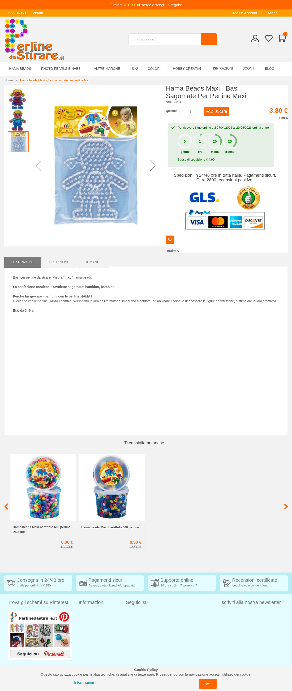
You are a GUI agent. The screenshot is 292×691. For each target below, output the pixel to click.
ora (200, 151)
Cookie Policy (89, 649)
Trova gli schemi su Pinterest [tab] (38, 602)
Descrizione (22, 261)
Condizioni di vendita (95, 620)
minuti (215, 151)
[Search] (209, 39)
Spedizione (59, 261)
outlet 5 (173, 251)
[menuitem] (270, 68)
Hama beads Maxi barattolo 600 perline (110, 527)
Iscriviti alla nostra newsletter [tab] (250, 602)
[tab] (22, 261)
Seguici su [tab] (137, 602)
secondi (229, 151)
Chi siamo (87, 656)
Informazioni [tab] (91, 602)
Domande (93, 261)
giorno (185, 151)
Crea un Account (243, 13)
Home (8, 80)
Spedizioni (87, 613)
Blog (82, 663)
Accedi (272, 13)
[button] (38, 165)
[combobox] (166, 39)
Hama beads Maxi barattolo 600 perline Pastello (41, 529)
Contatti (36, 13)
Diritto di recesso (92, 627)
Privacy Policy (90, 641)
